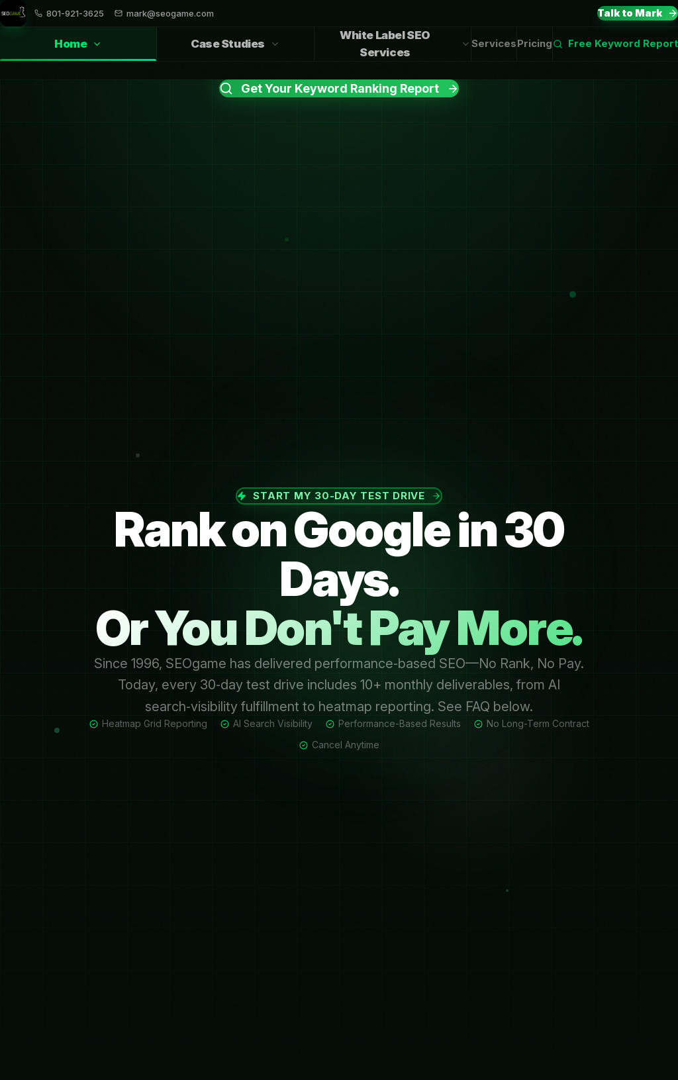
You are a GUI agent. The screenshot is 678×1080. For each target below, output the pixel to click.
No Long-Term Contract (531, 723)
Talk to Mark (637, 13)
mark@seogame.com (164, 13)
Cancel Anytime (339, 744)
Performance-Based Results (393, 723)
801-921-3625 (69, 13)
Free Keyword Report (615, 43)
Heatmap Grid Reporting (148, 723)
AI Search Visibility (266, 723)
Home (78, 49)
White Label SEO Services (405, 43)
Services (493, 43)
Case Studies (235, 43)
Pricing (534, 43)
